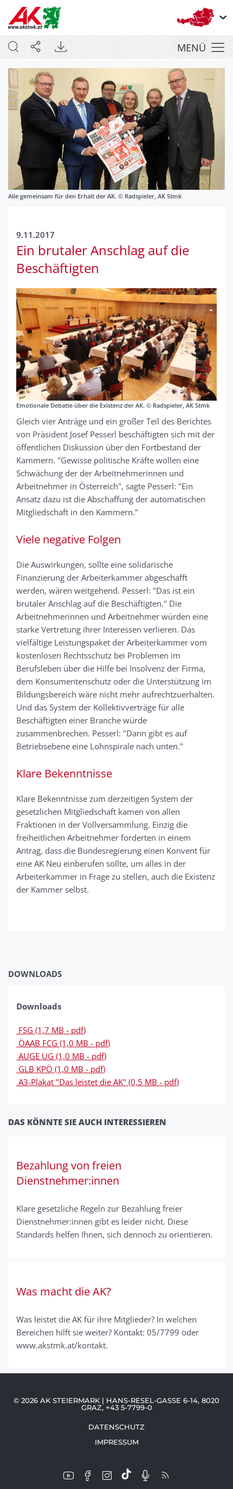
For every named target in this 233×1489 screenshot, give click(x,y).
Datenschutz (116, 1426)
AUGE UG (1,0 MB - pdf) (61, 1056)
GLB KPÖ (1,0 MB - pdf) (60, 1068)
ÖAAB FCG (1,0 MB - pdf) (63, 1043)
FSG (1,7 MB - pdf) (51, 1030)
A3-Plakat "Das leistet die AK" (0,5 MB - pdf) (97, 1081)
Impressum (117, 1442)
